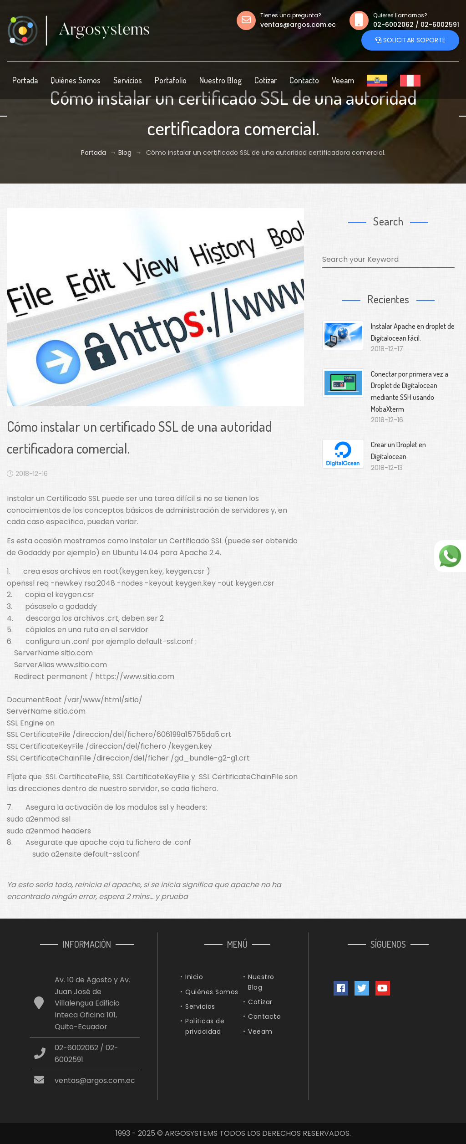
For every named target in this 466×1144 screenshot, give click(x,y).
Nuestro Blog (220, 80)
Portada (25, 80)
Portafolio (170, 80)
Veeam (343, 80)
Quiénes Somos (75, 80)
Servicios (128, 80)
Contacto (304, 80)
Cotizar (265, 80)
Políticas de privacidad (204, 1026)
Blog (125, 152)
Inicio (194, 976)
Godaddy (34, 552)
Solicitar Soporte (410, 40)
